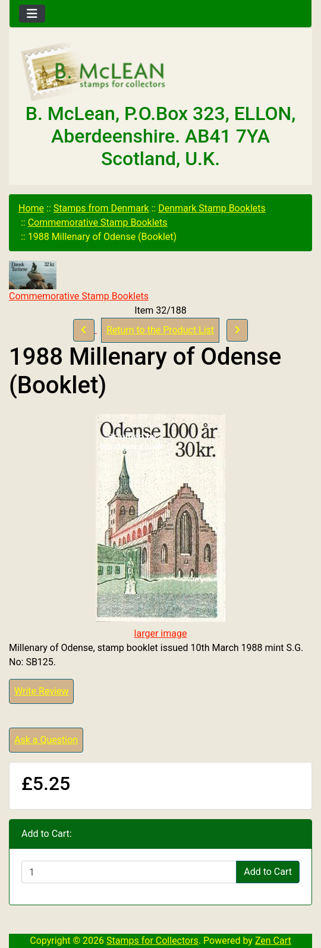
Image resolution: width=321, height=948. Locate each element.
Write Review (41, 691)
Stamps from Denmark (101, 208)
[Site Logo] (160, 72)
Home (31, 208)
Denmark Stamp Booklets (212, 208)
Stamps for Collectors (152, 940)
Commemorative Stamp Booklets (98, 222)
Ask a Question (46, 739)
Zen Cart (273, 940)
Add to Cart (268, 871)
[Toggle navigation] (32, 14)
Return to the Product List (160, 330)
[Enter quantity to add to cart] (129, 872)
